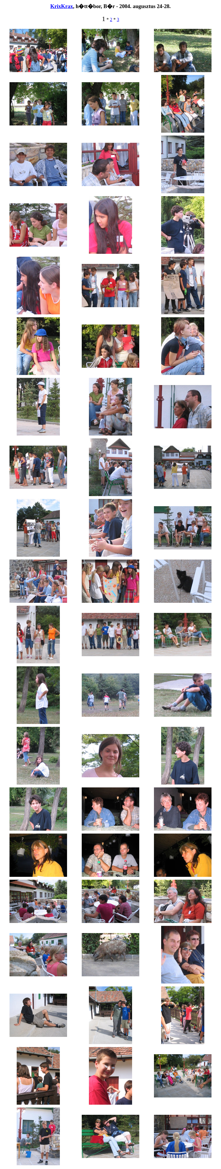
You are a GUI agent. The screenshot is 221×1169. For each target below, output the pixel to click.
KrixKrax (61, 6)
